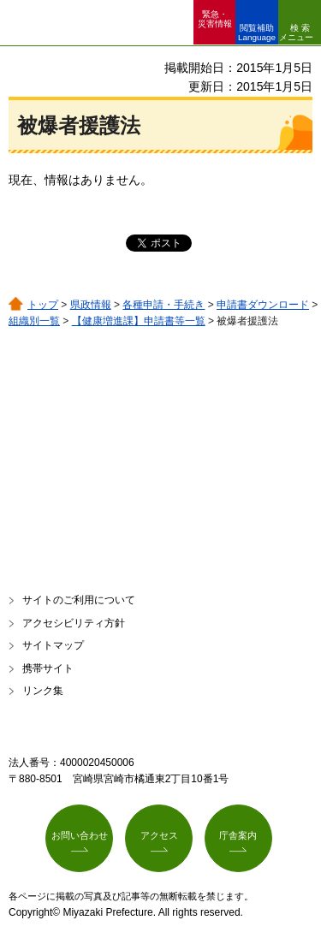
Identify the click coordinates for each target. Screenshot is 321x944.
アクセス (159, 835)
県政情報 (90, 305)
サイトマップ (53, 645)
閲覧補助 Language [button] (257, 32)
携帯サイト (48, 668)
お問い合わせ (79, 835)
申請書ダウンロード (263, 305)
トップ (42, 305)
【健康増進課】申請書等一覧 (138, 321)
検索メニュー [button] (296, 32)
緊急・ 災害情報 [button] (215, 18)
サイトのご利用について (78, 600)
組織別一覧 (34, 321)
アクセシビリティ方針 (73, 623)
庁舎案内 (238, 835)
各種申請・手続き (163, 305)
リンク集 (42, 691)
